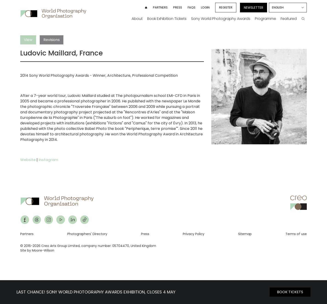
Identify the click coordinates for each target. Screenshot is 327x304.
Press (177, 7)
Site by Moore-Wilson (37, 250)
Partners (160, 7)
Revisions (51, 39)
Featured (289, 18)
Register (225, 7)
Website (28, 159)
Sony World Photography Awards (220, 18)
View (28, 39)
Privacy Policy (193, 234)
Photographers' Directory (87, 234)
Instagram (48, 159)
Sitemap (245, 234)
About (137, 18)
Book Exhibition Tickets (166, 18)
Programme (265, 18)
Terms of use (296, 234)
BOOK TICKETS (290, 292)
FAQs (191, 7)
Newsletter (253, 7)
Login (205, 7)
